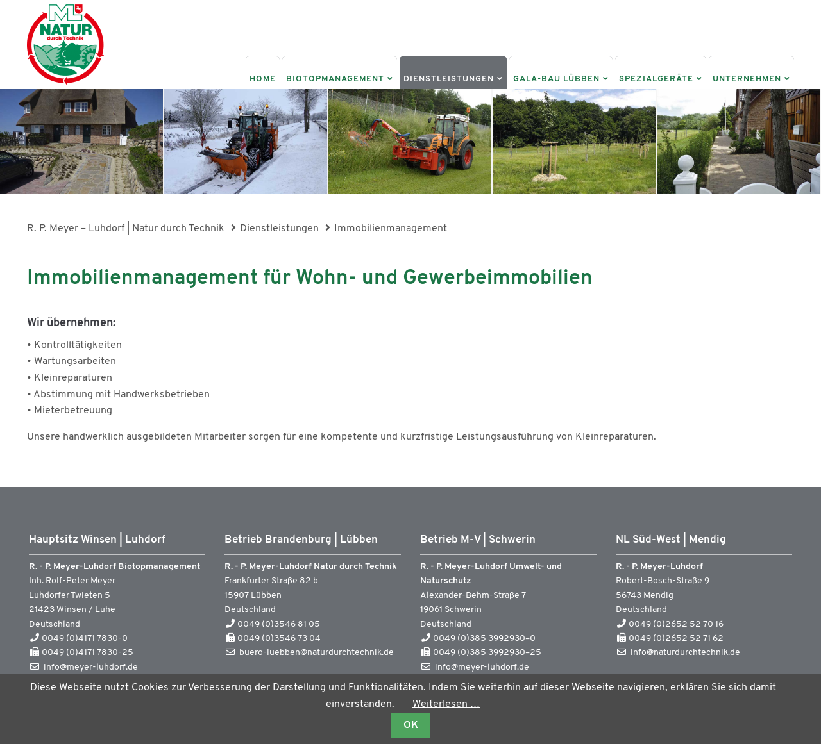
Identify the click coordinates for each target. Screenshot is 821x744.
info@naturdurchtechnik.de (685, 652)
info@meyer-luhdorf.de (91, 667)
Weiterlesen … (446, 704)
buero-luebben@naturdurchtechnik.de (316, 652)
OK (410, 725)
